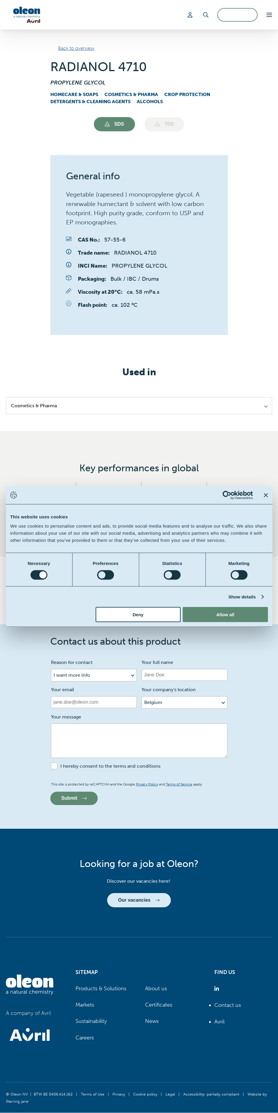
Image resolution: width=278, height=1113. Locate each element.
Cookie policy (145, 1094)
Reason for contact (72, 662)
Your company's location (169, 689)
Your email (62, 689)
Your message (66, 717)
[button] (269, 14)
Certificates (158, 1005)
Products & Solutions (100, 989)
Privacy (119, 1094)
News (152, 1021)
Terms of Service (179, 784)
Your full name (157, 662)
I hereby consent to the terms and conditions (110, 766)
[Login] (191, 14)
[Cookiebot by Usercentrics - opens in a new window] (227, 495)
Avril (219, 1022)
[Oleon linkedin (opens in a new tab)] (217, 989)
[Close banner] (266, 495)
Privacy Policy (147, 784)
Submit (74, 798)
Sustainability (91, 1021)
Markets (84, 1005)
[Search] (205, 14)
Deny (138, 614)
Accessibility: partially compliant (211, 1094)
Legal (170, 1094)
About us (156, 989)
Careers (84, 1038)
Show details (242, 596)
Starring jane (17, 1101)
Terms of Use (92, 1094)
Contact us (227, 1005)
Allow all (225, 614)
